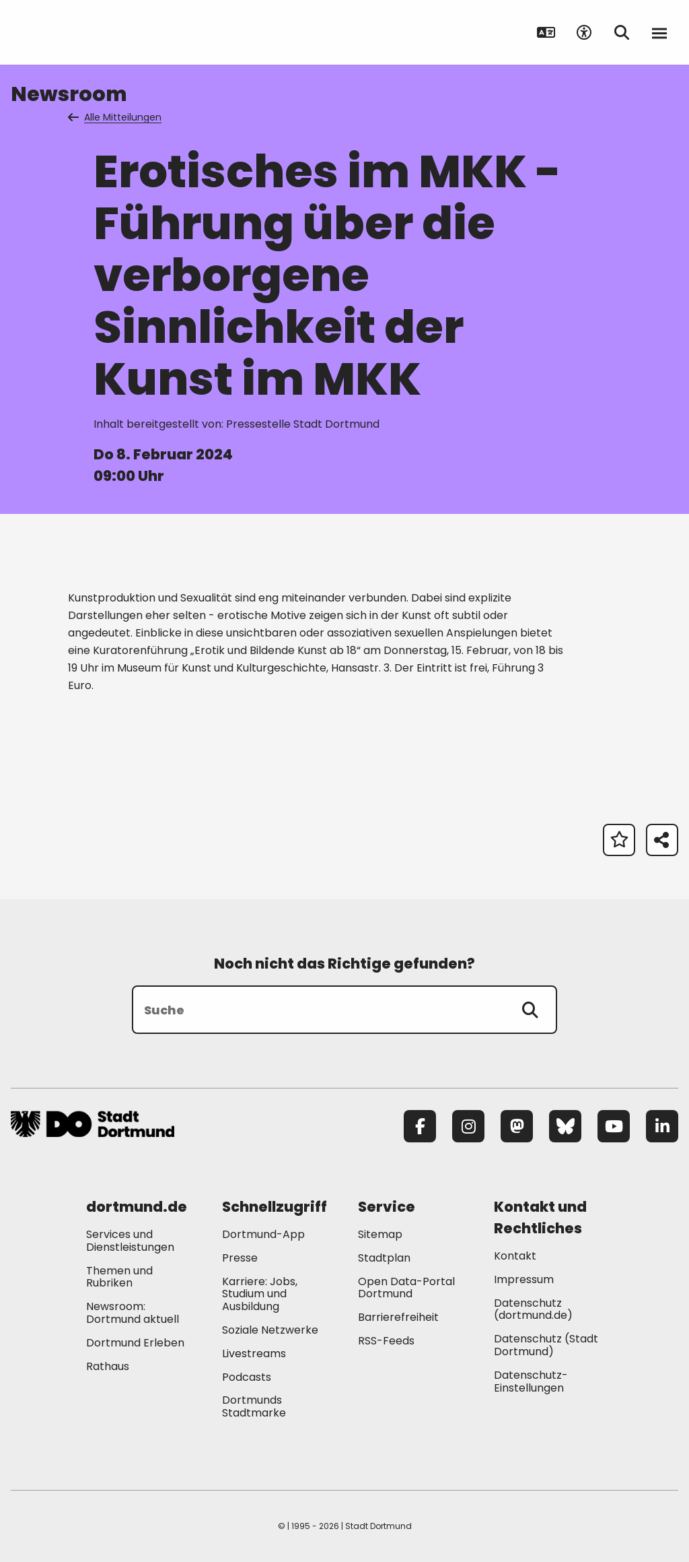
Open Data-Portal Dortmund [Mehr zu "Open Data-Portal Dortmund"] (406, 1288)
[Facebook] (420, 1126)
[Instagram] (468, 1126)
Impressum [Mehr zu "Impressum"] (524, 1279)
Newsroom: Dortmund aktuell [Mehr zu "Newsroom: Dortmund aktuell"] (132, 1313)
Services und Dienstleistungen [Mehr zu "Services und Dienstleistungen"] (130, 1241)
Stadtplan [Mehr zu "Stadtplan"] (384, 1258)
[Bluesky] (565, 1126)
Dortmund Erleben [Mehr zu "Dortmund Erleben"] (135, 1343)
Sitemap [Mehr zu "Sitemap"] (380, 1234)
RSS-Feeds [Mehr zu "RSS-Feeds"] (386, 1340)
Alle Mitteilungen (115, 117)
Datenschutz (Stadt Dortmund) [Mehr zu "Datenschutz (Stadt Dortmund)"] (546, 1345)
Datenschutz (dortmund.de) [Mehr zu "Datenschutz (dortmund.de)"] (533, 1309)
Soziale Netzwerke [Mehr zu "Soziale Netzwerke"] (270, 1330)
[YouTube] (613, 1126)
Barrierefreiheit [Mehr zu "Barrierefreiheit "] (398, 1317)
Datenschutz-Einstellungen (531, 1382)
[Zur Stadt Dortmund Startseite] (94, 32)
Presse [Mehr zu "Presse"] (240, 1258)
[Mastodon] (517, 1126)
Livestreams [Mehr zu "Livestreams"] (254, 1353)
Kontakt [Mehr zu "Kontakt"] (515, 1256)
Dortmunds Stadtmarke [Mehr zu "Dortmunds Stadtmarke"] (254, 1406)
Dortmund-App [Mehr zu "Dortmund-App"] (263, 1234)
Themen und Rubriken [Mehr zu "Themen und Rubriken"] (119, 1277)
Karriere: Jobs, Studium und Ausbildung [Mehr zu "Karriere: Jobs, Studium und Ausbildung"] (259, 1294)
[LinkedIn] (662, 1126)
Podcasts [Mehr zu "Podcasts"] (246, 1377)
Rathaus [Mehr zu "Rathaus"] (107, 1366)
